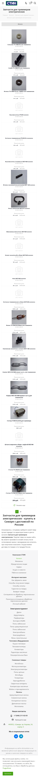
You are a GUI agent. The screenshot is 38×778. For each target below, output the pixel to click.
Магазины (19, 561)
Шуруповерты (19, 615)
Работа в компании (19, 573)
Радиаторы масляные (19, 652)
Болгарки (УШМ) (19, 621)
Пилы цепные (19, 672)
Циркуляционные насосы (19, 695)
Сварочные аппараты (19, 683)
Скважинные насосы (19, 698)
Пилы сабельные (19, 624)
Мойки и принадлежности (19, 689)
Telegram (21, 736)
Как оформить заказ (19, 580)
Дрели (19, 612)
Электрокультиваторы (19, 669)
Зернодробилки (19, 681)
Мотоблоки (19, 664)
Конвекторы (19, 649)
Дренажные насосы (19, 703)
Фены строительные (19, 638)
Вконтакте (16, 736)
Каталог (19, 558)
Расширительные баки (19, 655)
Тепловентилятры (19, 646)
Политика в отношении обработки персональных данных (19, 600)
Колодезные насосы (19, 701)
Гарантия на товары (19, 589)
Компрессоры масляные (19, 686)
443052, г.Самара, (15, 724)
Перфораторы (19, 618)
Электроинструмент (19, 609)
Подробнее (7, 768)
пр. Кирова (26, 724)
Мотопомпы (19, 706)
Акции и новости (19, 570)
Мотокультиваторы (19, 666)
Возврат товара (19, 592)
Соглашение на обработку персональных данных (19, 595)
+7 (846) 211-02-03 (21, 716)
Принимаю (7, 773)
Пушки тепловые (19, 644)
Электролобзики (19, 632)
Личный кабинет (19, 604)
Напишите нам (20, 720)
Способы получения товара (19, 583)
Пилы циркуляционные (19, 627)
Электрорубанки (19, 635)
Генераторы (19, 678)
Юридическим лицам (19, 564)
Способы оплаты (19, 586)
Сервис (19, 567)
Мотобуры (19, 675)
